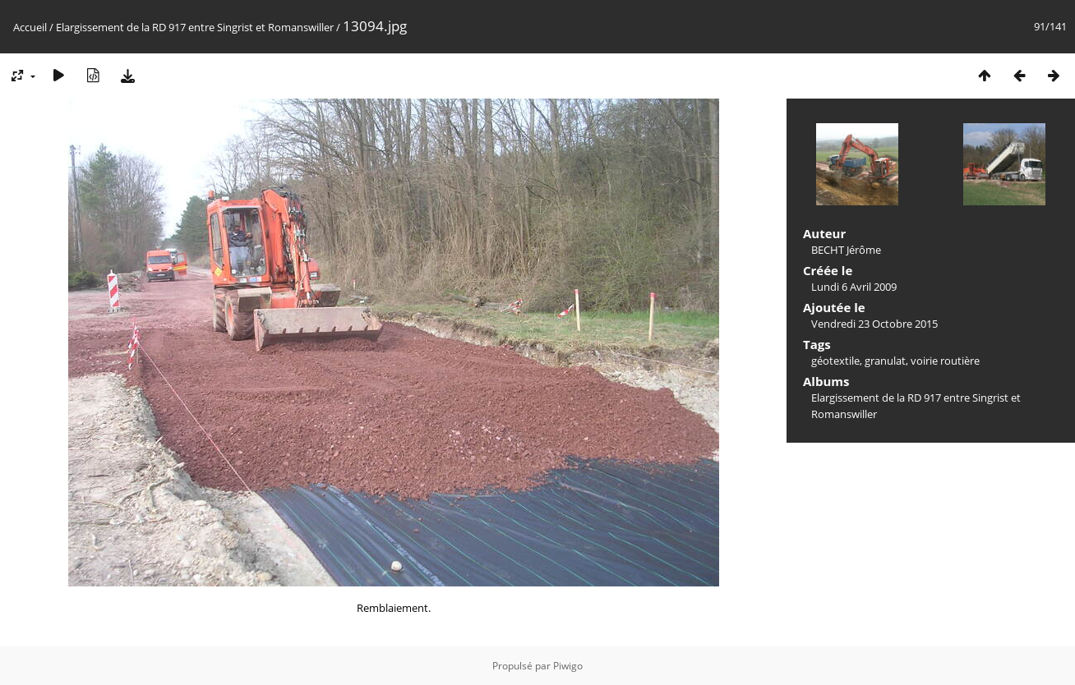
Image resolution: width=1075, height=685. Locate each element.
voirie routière (945, 360)
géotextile (835, 360)
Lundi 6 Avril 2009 (854, 286)
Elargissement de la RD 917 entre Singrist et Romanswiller (195, 27)
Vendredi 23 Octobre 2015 (874, 323)
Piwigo (568, 666)
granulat (885, 360)
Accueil (30, 27)
